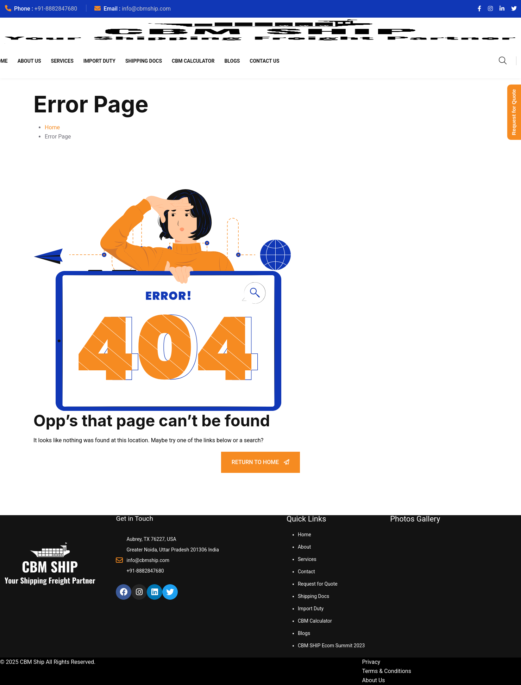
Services (62, 61)
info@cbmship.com (146, 8)
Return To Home (260, 462)
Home (52, 127)
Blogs (232, 61)
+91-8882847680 (55, 8)
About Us (29, 61)
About (304, 547)
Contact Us (264, 61)
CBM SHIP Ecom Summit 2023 (331, 645)
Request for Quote (318, 584)
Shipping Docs (143, 61)
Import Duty (99, 61)
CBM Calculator (193, 61)
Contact (306, 571)
